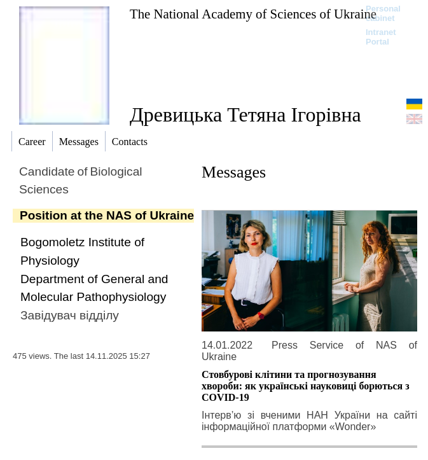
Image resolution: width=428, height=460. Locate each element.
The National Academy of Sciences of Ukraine (253, 13)
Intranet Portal (381, 36)
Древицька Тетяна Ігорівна (245, 114)
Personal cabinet (383, 13)
